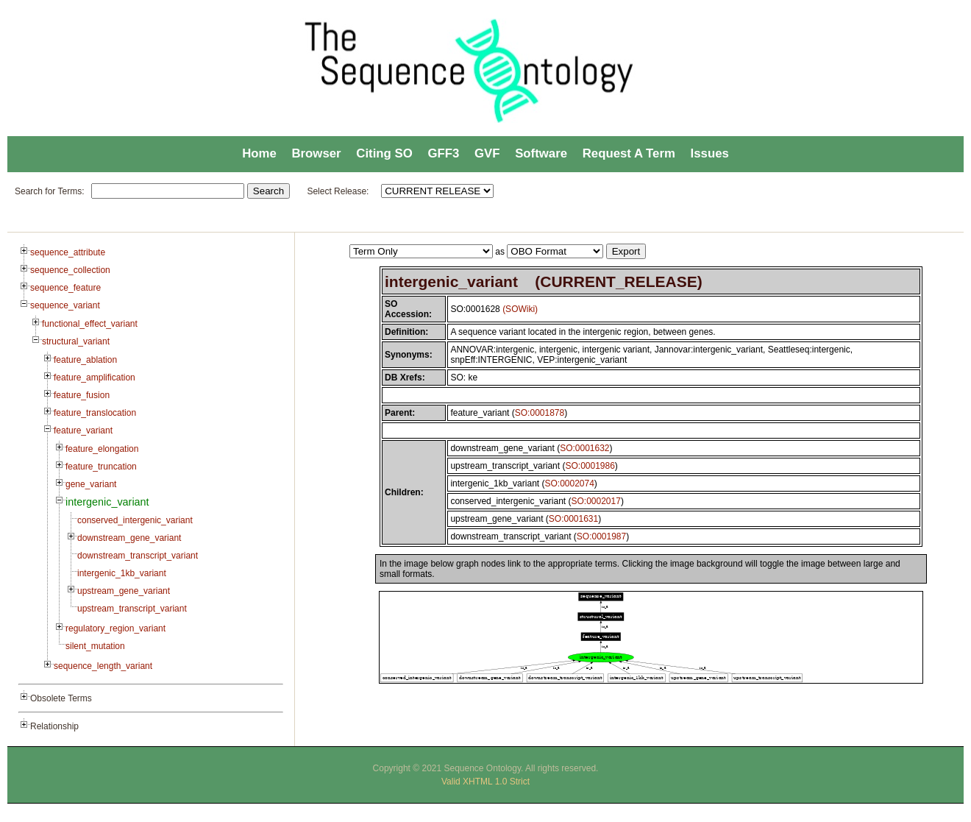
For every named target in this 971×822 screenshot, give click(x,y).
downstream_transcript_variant (137, 555)
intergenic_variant (107, 502)
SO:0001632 (584, 448)
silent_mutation (95, 646)
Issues (710, 153)
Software (541, 153)
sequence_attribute (67, 252)
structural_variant (76, 341)
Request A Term (629, 153)
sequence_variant (65, 305)
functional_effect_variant (90, 324)
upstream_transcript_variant (132, 608)
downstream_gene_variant (129, 538)
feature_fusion (82, 395)
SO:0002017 (595, 501)
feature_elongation (101, 449)
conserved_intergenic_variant (135, 520)
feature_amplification (94, 377)
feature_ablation (85, 360)
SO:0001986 (589, 466)
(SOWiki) (520, 309)
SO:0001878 (539, 413)
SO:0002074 (569, 483)
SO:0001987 (601, 536)
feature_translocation (95, 413)
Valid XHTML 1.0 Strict (485, 781)
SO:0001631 (573, 519)
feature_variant (83, 430)
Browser (316, 153)
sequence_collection (70, 270)
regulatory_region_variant (115, 628)
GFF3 (443, 153)
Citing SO (384, 153)
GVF (487, 153)
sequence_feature (65, 288)
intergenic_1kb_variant (121, 573)
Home (259, 153)
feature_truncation (101, 466)
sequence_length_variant (103, 666)
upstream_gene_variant (123, 591)
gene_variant (90, 484)
